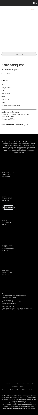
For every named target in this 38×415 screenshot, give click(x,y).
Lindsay (11, 147)
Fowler (5, 145)
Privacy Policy (25, 383)
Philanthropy (9, 303)
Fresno (10, 145)
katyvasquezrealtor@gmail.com (11, 105)
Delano (10, 143)
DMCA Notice (12, 297)
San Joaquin (30, 149)
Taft (18, 150)
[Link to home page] (2, 3)
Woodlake (21, 152)
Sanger (5, 150)
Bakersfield (14, 142)
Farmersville (25, 143)
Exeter (19, 143)
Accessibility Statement (16, 384)
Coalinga (32, 142)
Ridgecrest (23, 149)
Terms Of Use (11, 383)
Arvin (3, 142)
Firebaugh (32, 143)
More (35, 3)
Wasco (16, 152)
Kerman (25, 145)
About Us (14, 302)
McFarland (17, 147)
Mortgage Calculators (18, 310)
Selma (9, 150)
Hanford (15, 145)
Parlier (5, 149)
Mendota (23, 147)
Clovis (27, 142)
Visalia (32, 150)
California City (21, 142)
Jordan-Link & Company (10, 112)
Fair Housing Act (6, 295)
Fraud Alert (15, 295)
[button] (8, 207)
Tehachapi (23, 150)
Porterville (11, 149)
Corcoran (4, 143)
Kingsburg (31, 145)
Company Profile (6, 302)
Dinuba (15, 143)
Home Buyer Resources (22, 308)
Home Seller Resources (8, 308)
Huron (20, 145)
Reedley (17, 149)
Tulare (28, 150)
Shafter (14, 150)
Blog (15, 303)
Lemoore (5, 147)
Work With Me (19, 54)
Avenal (8, 142)
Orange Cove (30, 147)
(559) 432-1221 (6, 99)
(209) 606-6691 (6, 87)
